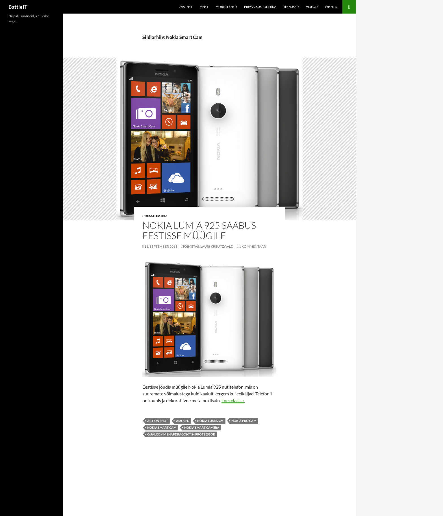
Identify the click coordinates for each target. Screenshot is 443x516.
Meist (203, 6)
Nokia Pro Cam (243, 421)
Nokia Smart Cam (161, 427)
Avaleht (185, 6)
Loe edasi (233, 400)
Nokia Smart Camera (201, 427)
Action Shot (157, 421)
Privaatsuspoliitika (260, 6)
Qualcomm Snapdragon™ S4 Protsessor (181, 434)
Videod (312, 6)
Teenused (291, 6)
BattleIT (17, 7)
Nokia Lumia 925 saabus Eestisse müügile (199, 230)
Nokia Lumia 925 (210, 421)
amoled (182, 421)
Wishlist (332, 6)
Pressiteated (154, 216)
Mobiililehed (226, 6)
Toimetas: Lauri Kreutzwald (208, 246)
